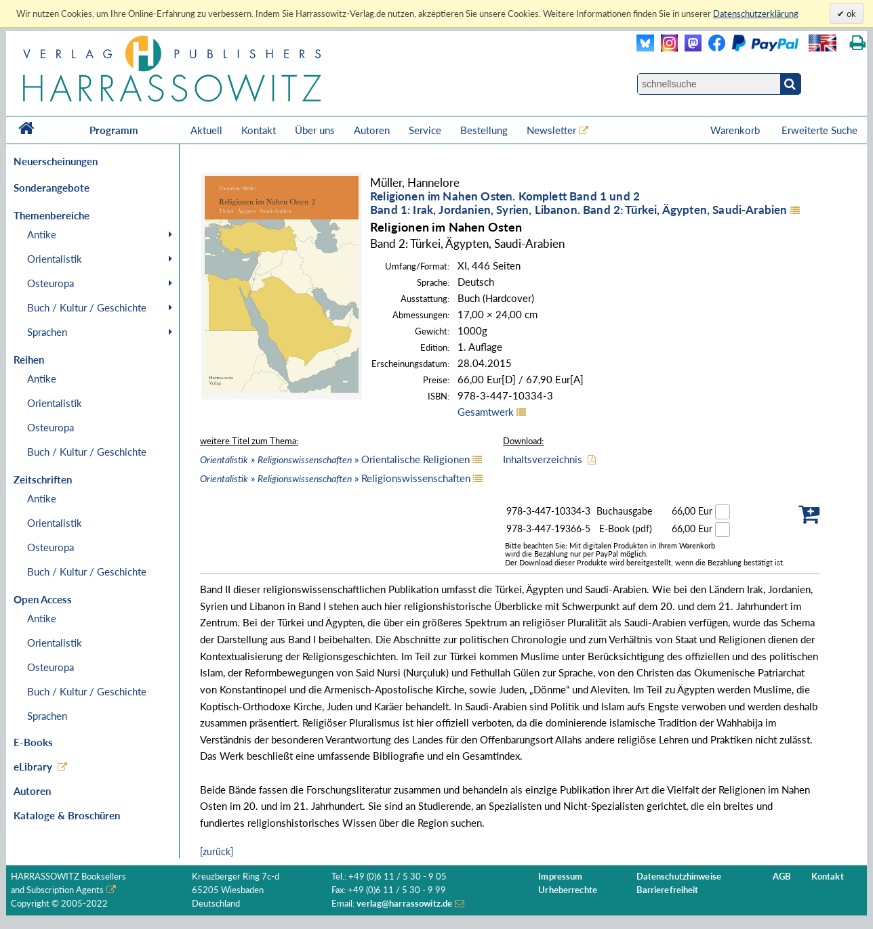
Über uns (315, 130)
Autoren (372, 130)
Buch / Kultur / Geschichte (86, 307)
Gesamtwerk (486, 412)
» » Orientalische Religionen (335, 459)
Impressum (560, 876)
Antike (41, 234)
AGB (782, 876)
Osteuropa (50, 283)
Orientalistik (54, 259)
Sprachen (47, 332)
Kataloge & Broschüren (67, 815)
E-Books (33, 742)
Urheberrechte (567, 890)
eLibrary (33, 766)
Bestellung (484, 130)
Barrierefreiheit (667, 890)
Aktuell (206, 130)
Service (425, 130)
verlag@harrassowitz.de (404, 904)
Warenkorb (736, 130)
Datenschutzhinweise (678, 876)
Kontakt (258, 130)
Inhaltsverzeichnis (542, 459)
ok (850, 13)
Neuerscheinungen (56, 161)
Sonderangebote (51, 187)
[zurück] (216, 851)
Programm (113, 130)
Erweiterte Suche (819, 130)
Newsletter (551, 130)
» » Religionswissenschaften (335, 478)
